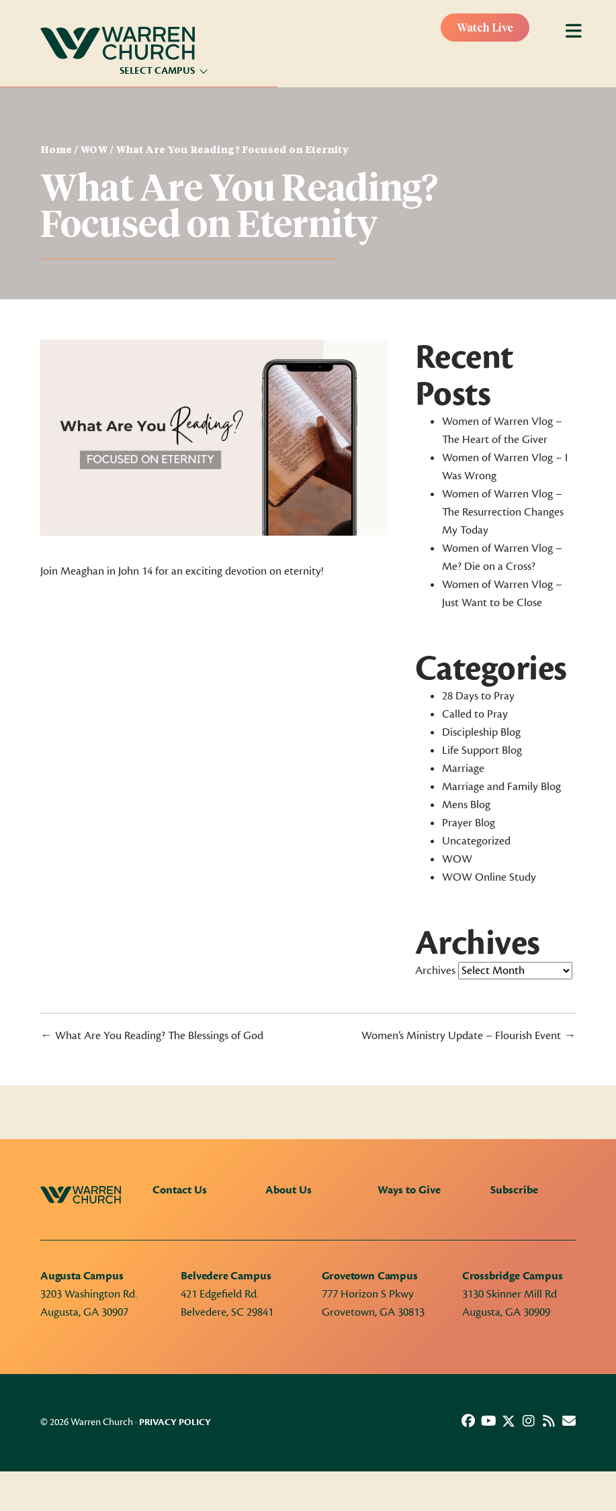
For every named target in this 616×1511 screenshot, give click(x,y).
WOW (93, 150)
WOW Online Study (489, 877)
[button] (468, 1421)
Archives (435, 970)
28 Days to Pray (478, 696)
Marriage (463, 768)
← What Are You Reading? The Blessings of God (151, 1035)
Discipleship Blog (481, 732)
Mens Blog (466, 804)
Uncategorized (476, 841)
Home (56, 150)
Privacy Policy (175, 1422)
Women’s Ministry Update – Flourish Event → (468, 1035)
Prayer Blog (468, 823)
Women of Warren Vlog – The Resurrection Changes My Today (503, 512)
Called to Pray (475, 714)
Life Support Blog (482, 750)
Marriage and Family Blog (501, 786)
